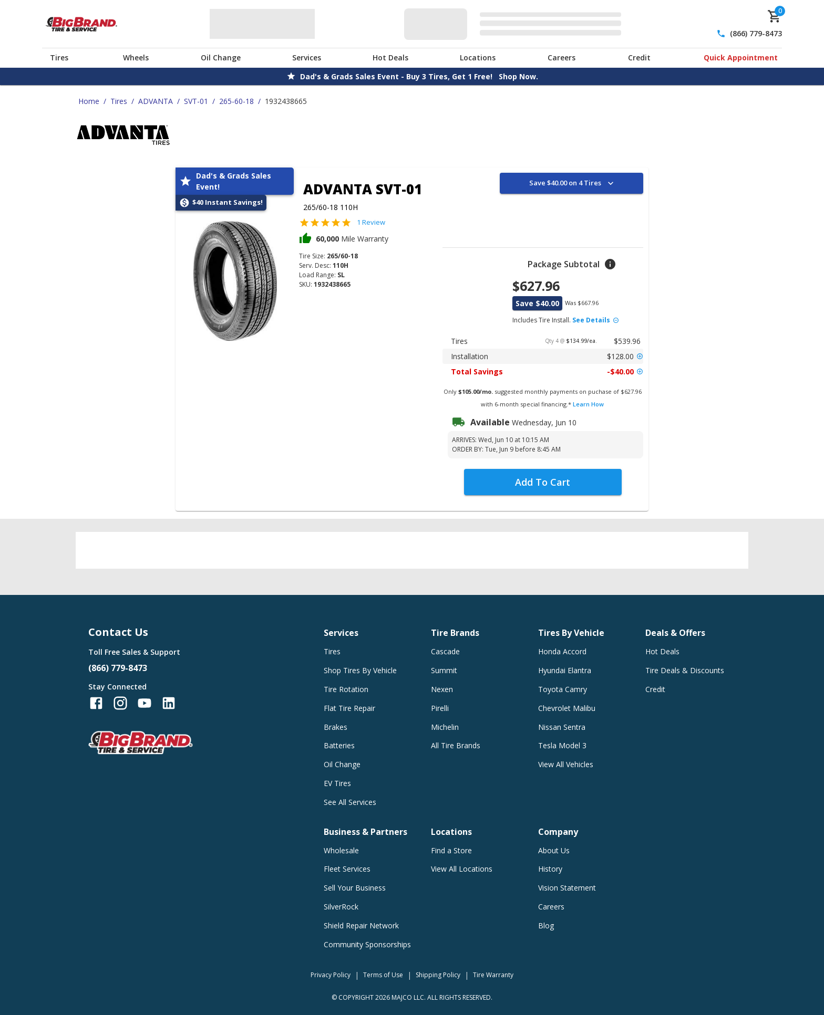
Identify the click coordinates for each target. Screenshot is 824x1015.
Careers (561, 57)
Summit (444, 670)
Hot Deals (390, 57)
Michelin (445, 727)
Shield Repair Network (361, 925)
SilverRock (341, 907)
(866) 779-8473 (756, 33)
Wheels (136, 57)
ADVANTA (155, 101)
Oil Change (221, 57)
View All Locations (461, 869)
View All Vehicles (565, 764)
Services (306, 57)
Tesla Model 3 (562, 745)
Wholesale (341, 850)
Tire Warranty (493, 974)
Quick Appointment (741, 57)
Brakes (335, 727)
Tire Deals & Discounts (684, 670)
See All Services (350, 802)
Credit (639, 57)
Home (88, 101)
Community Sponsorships (367, 944)
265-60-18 (236, 101)
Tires (59, 57)
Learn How (588, 404)
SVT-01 (196, 101)
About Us (554, 850)
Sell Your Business (355, 888)
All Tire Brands (455, 745)
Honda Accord (562, 651)
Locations (478, 57)
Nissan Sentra (561, 727)
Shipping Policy (438, 974)
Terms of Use (383, 974)
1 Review (371, 222)
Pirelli (440, 708)
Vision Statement (567, 888)
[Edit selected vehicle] (515, 23)
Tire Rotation (346, 689)
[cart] (774, 16)
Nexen (442, 689)
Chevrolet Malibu (566, 708)
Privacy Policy (331, 974)
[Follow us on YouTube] (144, 703)
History (550, 869)
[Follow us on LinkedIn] (169, 703)
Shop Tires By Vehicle (360, 670)
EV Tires (337, 783)
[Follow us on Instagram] (120, 703)
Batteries (339, 745)
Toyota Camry (562, 689)
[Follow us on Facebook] (96, 703)
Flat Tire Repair (349, 708)
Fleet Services (347, 869)
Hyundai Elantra (564, 670)
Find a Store (451, 850)
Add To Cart (542, 482)
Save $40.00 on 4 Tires (572, 183)
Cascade (445, 651)
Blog (546, 925)
